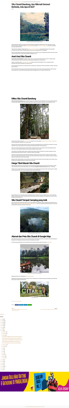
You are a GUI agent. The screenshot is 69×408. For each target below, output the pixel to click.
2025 (2, 320)
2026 (2, 319)
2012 (2, 369)
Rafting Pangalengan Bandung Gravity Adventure (34, 406)
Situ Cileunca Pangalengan (42, 45)
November (4, 333)
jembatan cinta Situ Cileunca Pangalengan (48, 141)
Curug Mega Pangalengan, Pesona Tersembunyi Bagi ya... (12, 336)
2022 (2, 325)
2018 (2, 359)
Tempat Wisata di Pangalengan (18, 1)
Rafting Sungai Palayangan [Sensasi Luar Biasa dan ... (11, 341)
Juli (3, 348)
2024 (2, 322)
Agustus (3, 346)
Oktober (3, 335)
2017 (2, 361)
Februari (3, 356)
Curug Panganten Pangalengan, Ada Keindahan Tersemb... (12, 339)
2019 (2, 330)
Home (12, 1)
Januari (3, 357)
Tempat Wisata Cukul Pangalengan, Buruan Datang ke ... (12, 338)
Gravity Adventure (27, 141)
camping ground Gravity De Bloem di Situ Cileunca (26, 203)
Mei (3, 351)
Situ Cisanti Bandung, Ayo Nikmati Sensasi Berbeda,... (11, 342)
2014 (2, 366)
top (43, 406)
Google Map (49, 242)
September (4, 344)
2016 (2, 363)
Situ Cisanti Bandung (30, 45)
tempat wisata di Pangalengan (34, 49)
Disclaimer (2, 314)
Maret (3, 354)
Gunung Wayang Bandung (26, 62)
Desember (4, 331)
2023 (2, 324)
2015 (2, 364)
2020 (2, 328)
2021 (2, 327)
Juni (3, 349)
